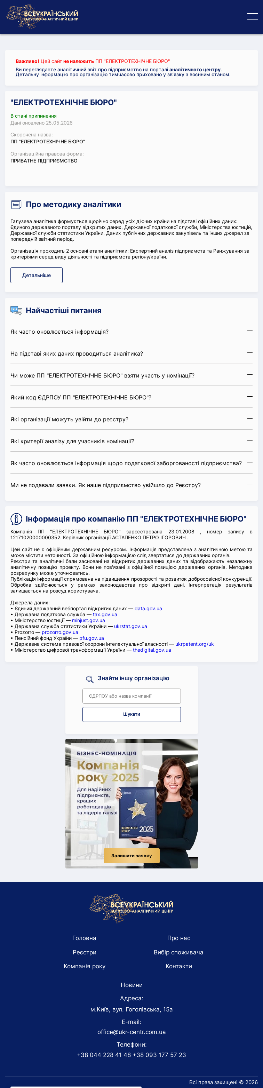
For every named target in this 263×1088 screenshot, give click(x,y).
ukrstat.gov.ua (130, 626)
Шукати (131, 714)
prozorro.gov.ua (60, 632)
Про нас (178, 938)
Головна (84, 938)
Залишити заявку (131, 855)
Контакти (179, 966)
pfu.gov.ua (91, 638)
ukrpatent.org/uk (194, 644)
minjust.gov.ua (88, 620)
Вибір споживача (179, 952)
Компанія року (84, 966)
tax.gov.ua (105, 614)
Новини (132, 985)
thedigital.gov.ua (152, 650)
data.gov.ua (148, 608)
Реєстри (84, 952)
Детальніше (36, 275)
